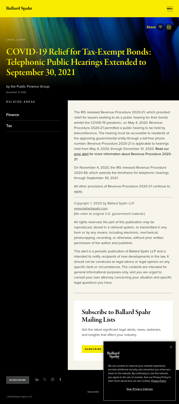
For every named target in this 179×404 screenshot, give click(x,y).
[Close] (171, 347)
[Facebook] (60, 379)
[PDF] (169, 27)
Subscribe (17, 380)
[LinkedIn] (37, 379)
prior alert (81, 154)
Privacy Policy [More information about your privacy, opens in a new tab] (158, 381)
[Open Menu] (170, 9)
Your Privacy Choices (139, 389)
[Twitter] (45, 379)
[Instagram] (52, 379)
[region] (139, 371)
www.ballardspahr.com (91, 208)
